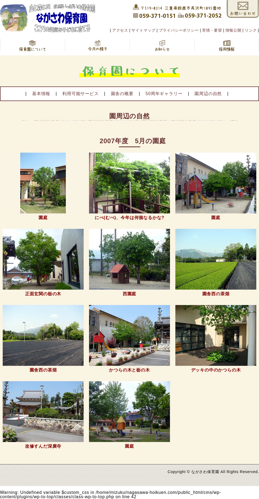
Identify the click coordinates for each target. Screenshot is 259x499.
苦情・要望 (212, 30)
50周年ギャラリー (163, 93)
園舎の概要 (122, 93)
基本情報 (41, 93)
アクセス (120, 30)
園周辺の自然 (208, 93)
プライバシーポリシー (179, 30)
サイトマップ (143, 30)
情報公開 (233, 30)
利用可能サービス (80, 93)
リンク (251, 30)
